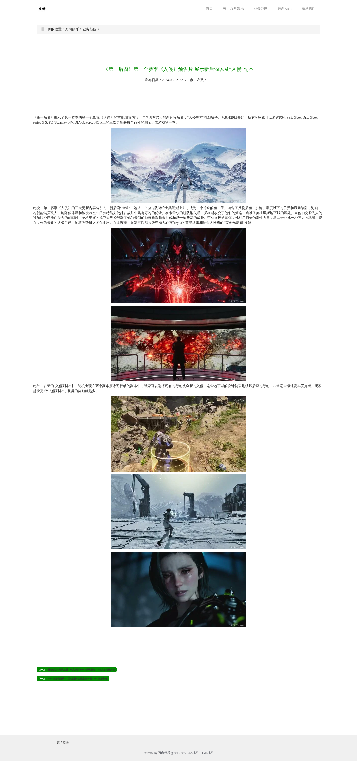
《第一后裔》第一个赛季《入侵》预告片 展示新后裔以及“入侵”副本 (178, 69)
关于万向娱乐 (233, 8)
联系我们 (308, 8)
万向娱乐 (72, 29)
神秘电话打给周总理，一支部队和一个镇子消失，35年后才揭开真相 (81, 669)
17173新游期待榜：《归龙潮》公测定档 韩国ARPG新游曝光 (77, 678)
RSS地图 (193, 753)
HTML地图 (206, 753)
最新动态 (285, 8)
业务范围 (261, 8)
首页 (209, 8)
